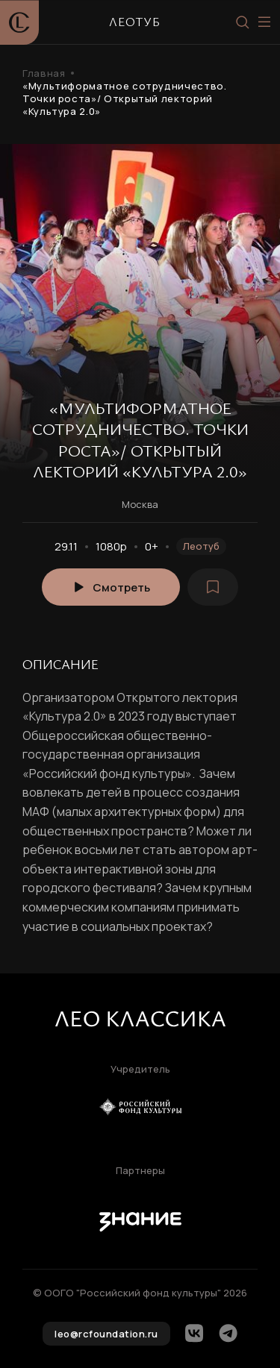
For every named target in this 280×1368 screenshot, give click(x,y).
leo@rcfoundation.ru (106, 1333)
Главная (43, 73)
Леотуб (201, 546)
